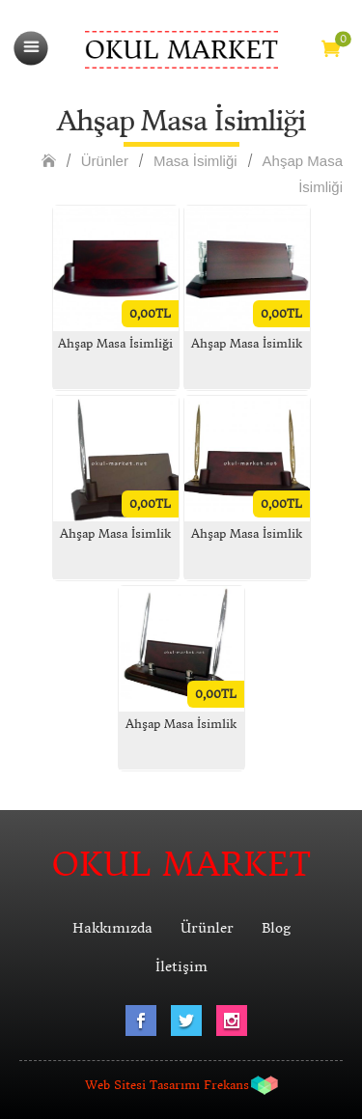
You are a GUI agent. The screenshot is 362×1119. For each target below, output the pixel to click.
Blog (276, 928)
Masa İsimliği (195, 161)
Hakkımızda (112, 928)
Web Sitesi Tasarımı (142, 1084)
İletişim (181, 966)
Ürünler (104, 161)
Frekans (226, 1084)
